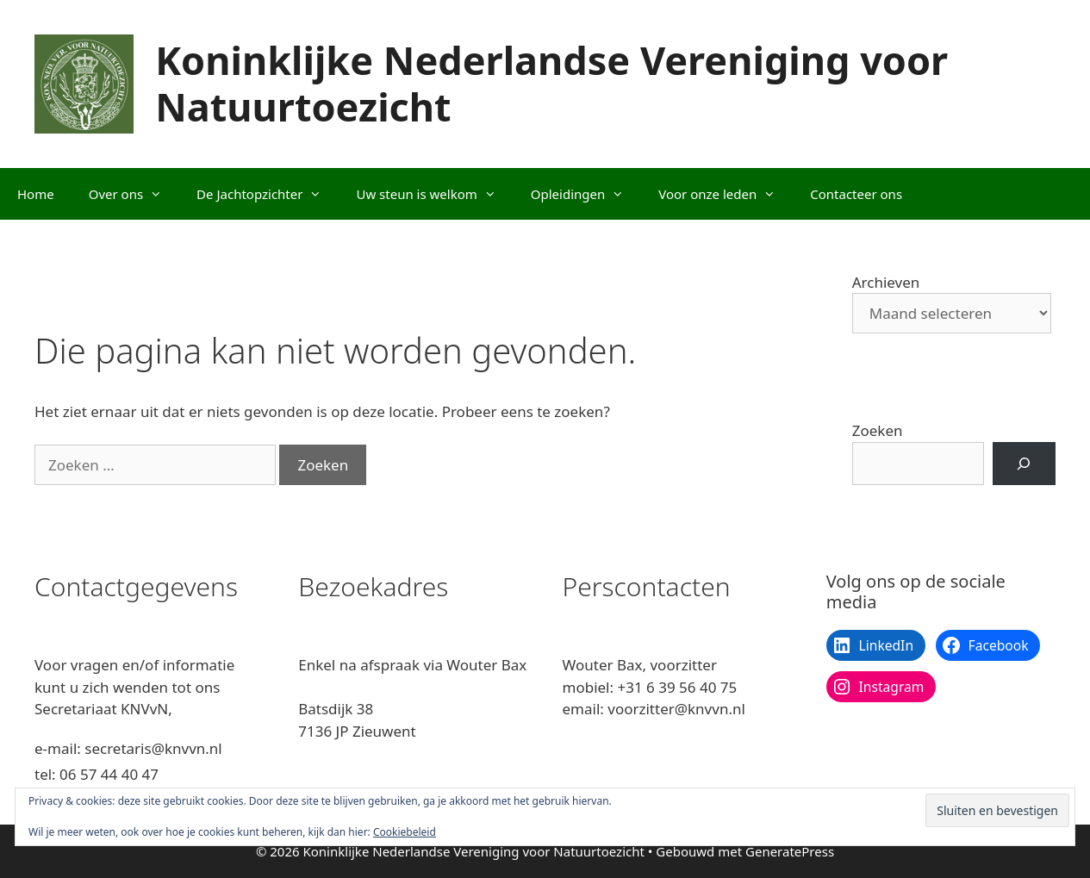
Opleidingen (586, 194)
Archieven (886, 282)
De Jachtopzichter (267, 194)
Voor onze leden (725, 194)
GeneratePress (789, 851)
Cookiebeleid (404, 832)
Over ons (134, 194)
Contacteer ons (856, 193)
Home (35, 193)
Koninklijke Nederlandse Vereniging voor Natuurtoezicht (551, 83)
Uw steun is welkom (434, 194)
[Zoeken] (1024, 464)
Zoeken (877, 430)
